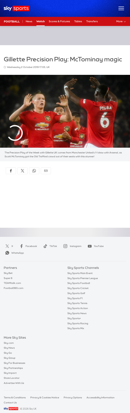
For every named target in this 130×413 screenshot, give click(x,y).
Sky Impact (10, 369)
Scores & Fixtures (59, 21)
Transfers (92, 21)
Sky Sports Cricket (78, 284)
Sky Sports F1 (75, 294)
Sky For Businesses (14, 359)
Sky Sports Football (78, 279)
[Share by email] (46, 166)
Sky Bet (8, 269)
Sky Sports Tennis (77, 299)
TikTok (49, 242)
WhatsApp (14, 249)
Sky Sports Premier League (82, 274)
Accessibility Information (100, 393)
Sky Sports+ (74, 314)
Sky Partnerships (13, 364)
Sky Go (8, 349)
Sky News (9, 344)
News (29, 21)
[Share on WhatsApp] (34, 166)
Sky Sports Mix (75, 324)
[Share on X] (22, 166)
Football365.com (13, 284)
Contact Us (10, 398)
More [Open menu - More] (121, 21)
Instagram (71, 242)
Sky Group (9, 354)
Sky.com (9, 339)
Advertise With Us (14, 379)
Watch (40, 21)
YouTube (95, 242)
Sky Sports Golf (76, 289)
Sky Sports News (76, 309)
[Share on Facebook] (11, 166)
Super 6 (8, 274)
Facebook (27, 242)
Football (12, 21)
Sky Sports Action (77, 304)
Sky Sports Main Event (80, 269)
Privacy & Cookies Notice (44, 393)
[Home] (17, 8)
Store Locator (11, 374)
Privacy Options (73, 393)
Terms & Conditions (15, 393)
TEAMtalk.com (12, 279)
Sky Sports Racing (77, 319)
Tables (78, 21)
